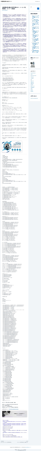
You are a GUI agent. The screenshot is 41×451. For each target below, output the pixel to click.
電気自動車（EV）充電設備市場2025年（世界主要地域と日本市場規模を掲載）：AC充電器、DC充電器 (14, 423)
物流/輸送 (32, 84)
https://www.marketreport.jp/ (34, 97)
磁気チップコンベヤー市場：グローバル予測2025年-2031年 (9, 435)
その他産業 (32, 77)
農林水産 (32, 89)
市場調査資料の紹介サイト (6, 1)
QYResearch (32, 76)
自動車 (31, 88)
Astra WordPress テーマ (28, 447)
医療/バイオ (32, 80)
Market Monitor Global (33, 75)
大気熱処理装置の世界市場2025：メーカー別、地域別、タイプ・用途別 (35, 51)
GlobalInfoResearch (33, 72)
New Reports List (37, 1)
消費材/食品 (32, 81)
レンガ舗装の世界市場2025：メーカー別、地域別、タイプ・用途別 (35, 20)
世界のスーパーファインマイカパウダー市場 (8, 434)
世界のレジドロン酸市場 (5, 420)
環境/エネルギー (33, 85)
